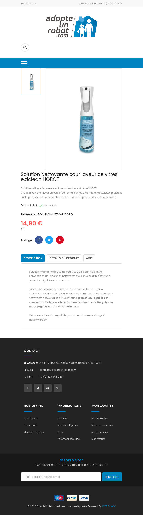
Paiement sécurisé (69, 439)
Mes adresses (99, 432)
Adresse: (31, 362)
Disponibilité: (29, 205)
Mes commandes (102, 425)
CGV (60, 432)
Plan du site (31, 418)
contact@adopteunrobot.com (57, 369)
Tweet (49, 240)
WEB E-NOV (109, 506)
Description (32, 258)
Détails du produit (64, 258)
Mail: (28, 369)
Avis (89, 258)
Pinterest (60, 240)
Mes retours (98, 439)
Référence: (28, 214)
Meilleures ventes (34, 432)
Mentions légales (68, 425)
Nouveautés (31, 425)
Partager (39, 240)
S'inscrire (112, 477)
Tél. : (28, 376)
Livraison (63, 418)
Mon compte (99, 418)
